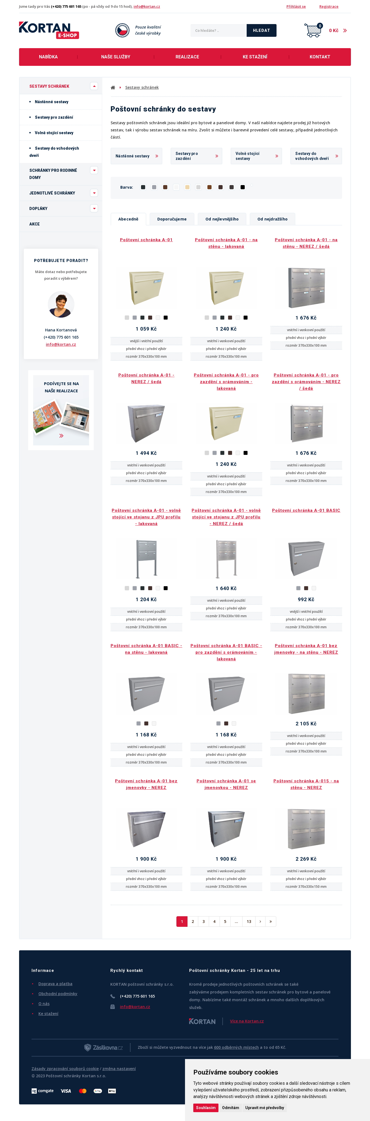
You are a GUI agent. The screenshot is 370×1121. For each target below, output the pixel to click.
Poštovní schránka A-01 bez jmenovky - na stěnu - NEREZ (306, 649)
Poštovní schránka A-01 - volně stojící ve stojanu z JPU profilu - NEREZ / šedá (226, 517)
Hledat (261, 30)
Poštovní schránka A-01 (146, 239)
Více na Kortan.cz (247, 1021)
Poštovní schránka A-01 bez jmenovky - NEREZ (146, 784)
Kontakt (320, 56)
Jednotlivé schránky (63, 193)
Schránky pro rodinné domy (63, 173)
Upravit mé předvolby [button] (264, 1108)
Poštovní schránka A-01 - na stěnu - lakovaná (226, 243)
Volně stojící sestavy (51, 133)
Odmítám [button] (230, 1108)
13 (249, 921)
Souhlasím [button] (206, 1108)
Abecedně (128, 219)
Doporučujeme (172, 219)
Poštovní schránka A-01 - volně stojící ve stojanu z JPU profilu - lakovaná (146, 517)
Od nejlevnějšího (222, 219)
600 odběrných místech (236, 1047)
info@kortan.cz (147, 6)
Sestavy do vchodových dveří (54, 152)
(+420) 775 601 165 (61, 337)
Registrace (328, 6)
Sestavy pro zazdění (51, 117)
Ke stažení (255, 56)
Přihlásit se (296, 6)
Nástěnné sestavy (48, 102)
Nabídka (48, 56)
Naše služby (115, 56)
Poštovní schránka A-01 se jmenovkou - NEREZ (226, 784)
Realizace (187, 56)
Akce (34, 224)
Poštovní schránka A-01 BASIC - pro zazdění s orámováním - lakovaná (226, 652)
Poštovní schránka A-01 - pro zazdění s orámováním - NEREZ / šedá (306, 382)
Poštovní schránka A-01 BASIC (306, 510)
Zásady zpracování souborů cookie (65, 1068)
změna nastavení (119, 1068)
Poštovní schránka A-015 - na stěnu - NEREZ (306, 784)
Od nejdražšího (272, 219)
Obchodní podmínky (57, 993)
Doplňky (63, 208)
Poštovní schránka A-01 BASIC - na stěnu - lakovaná (146, 649)
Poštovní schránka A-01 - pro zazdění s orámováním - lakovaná (226, 382)
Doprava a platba (55, 983)
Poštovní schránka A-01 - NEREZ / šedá (146, 378)
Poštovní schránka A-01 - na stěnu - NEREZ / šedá (306, 243)
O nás (43, 1003)
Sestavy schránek (63, 86)
